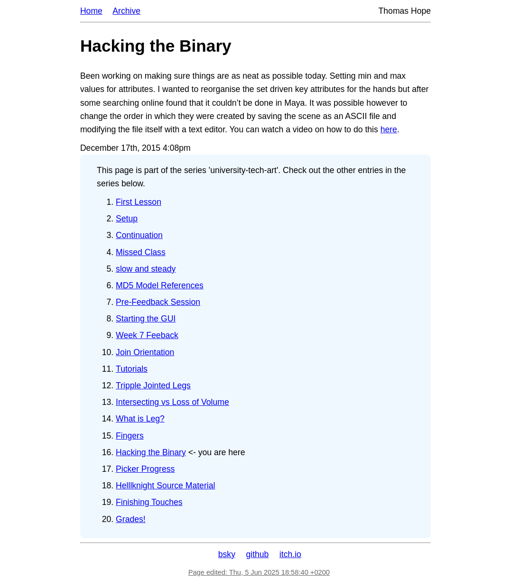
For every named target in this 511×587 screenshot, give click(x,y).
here (389, 129)
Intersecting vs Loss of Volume (172, 402)
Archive (126, 11)
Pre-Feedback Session (158, 302)
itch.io (290, 554)
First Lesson (138, 202)
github (257, 554)
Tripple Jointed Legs (153, 385)
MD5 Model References (160, 285)
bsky (226, 554)
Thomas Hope (405, 11)
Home (91, 11)
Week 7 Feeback (147, 335)
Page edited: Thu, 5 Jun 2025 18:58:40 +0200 (259, 572)
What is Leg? (140, 418)
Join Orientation (145, 352)
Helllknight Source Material (165, 485)
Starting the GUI (146, 318)
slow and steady (146, 269)
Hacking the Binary (151, 452)
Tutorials (132, 369)
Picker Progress (145, 469)
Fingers (130, 435)
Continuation (139, 235)
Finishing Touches (149, 502)
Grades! (131, 519)
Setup (127, 218)
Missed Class (141, 252)
